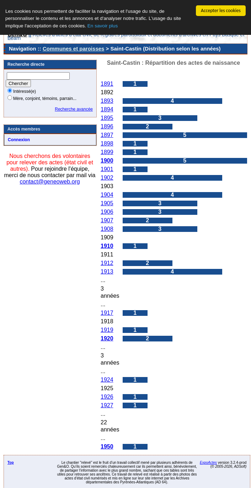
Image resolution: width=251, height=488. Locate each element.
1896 (107, 126)
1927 (107, 405)
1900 (107, 161)
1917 (107, 313)
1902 (107, 178)
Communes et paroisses (73, 49)
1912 (107, 263)
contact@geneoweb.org (50, 182)
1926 (107, 397)
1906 (107, 212)
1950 (107, 447)
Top (10, 463)
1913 (107, 272)
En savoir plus (102, 25)
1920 (107, 338)
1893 (107, 101)
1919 (107, 330)
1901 (107, 169)
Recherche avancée (74, 109)
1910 (107, 246)
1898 (107, 143)
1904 (107, 195)
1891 (107, 84)
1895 (107, 118)
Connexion (19, 139)
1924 (107, 380)
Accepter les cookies (221, 10)
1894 (107, 109)
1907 (107, 220)
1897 (107, 135)
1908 (107, 229)
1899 (107, 152)
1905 (107, 203)
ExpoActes (208, 463)
